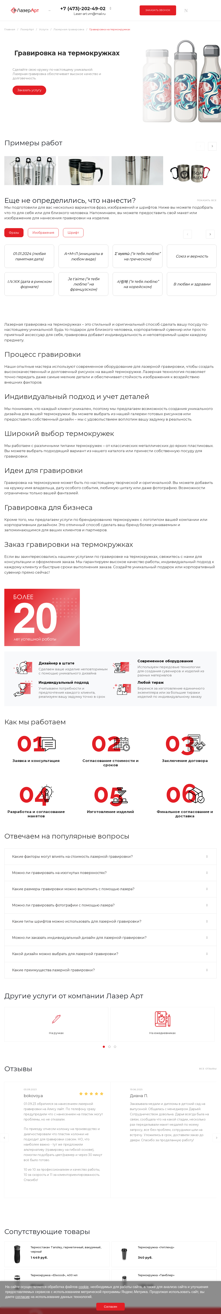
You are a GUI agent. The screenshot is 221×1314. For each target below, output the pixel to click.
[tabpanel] (29, 270)
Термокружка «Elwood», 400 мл (54, 1275)
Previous (189, 234)
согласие (22, 1297)
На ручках (56, 1033)
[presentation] (200, 146)
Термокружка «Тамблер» (156, 1275)
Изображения (43, 233)
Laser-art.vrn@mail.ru (90, 14)
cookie (83, 1287)
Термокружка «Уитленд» (156, 1247)
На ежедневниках (162, 1033)
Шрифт (73, 233)
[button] (104, 1047)
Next (210, 234)
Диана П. (139, 1096)
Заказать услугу (29, 90)
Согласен (110, 1306)
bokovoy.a (33, 1096)
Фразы (14, 233)
